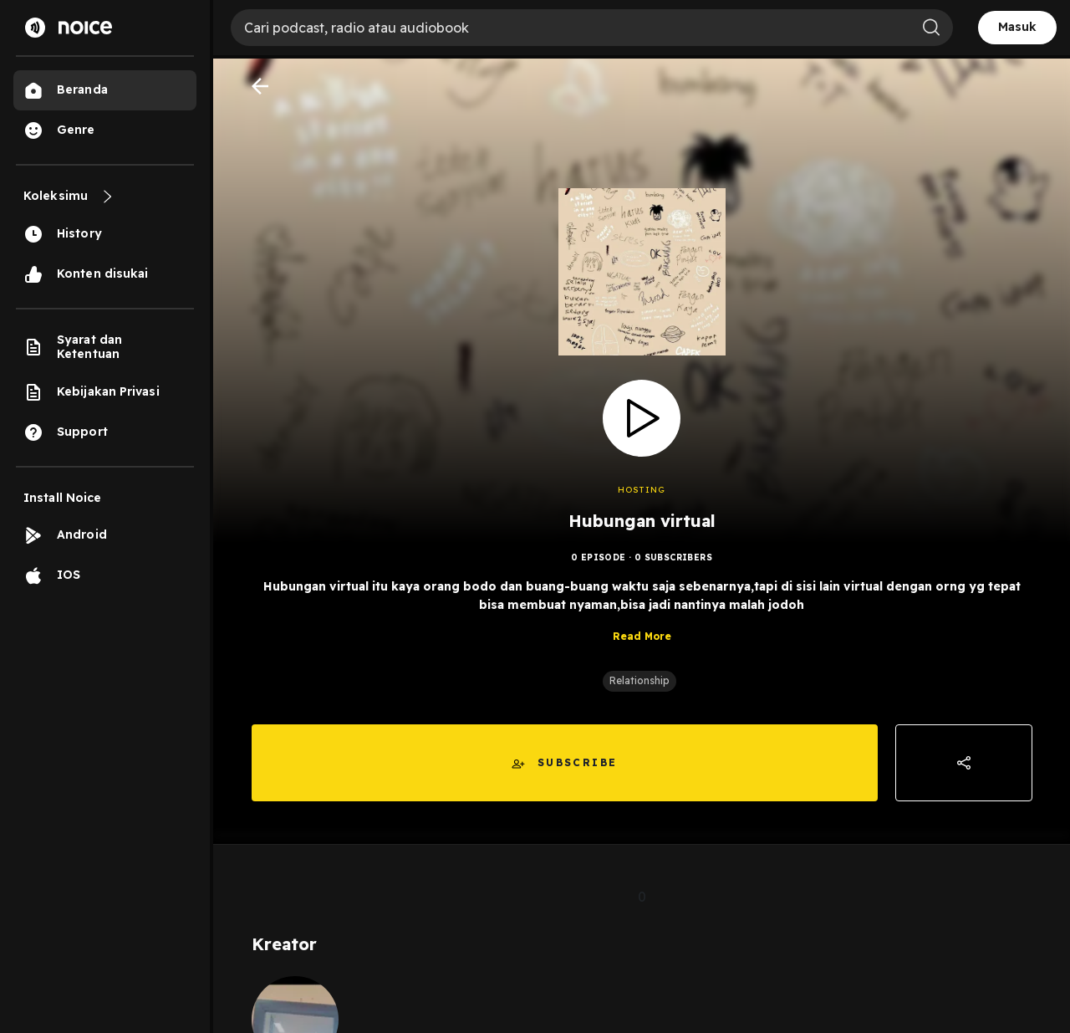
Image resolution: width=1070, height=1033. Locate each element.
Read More (642, 638)
